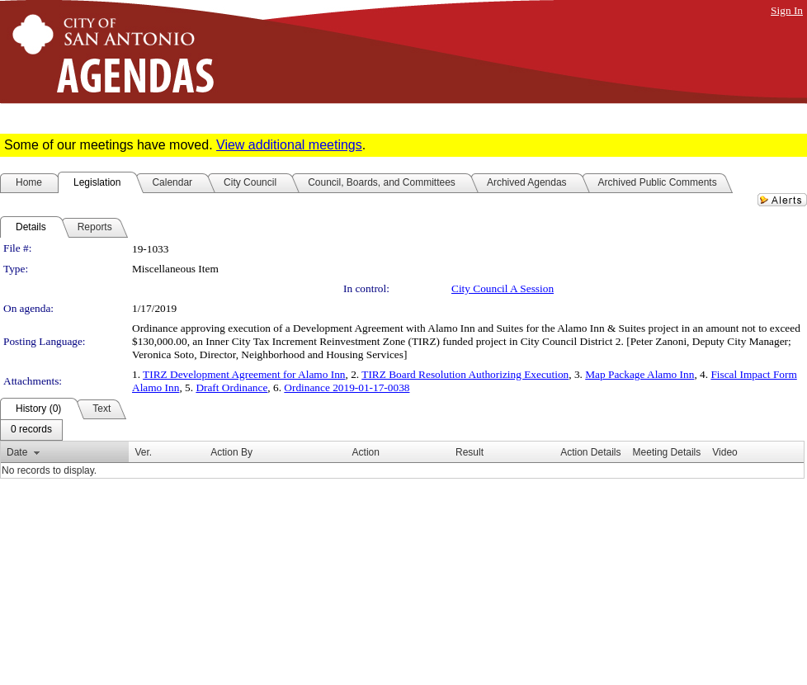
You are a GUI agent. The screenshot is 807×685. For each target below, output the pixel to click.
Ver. (143, 452)
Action (366, 452)
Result (469, 452)
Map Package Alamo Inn (639, 374)
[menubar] (31, 430)
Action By (231, 452)
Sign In (787, 10)
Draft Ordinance (231, 387)
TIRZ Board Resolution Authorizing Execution (465, 374)
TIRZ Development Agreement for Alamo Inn (244, 374)
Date (17, 452)
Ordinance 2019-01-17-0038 (346, 387)
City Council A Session (502, 288)
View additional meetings (289, 145)
